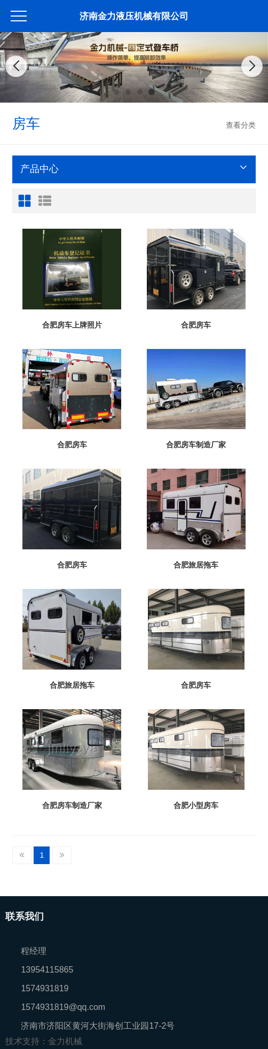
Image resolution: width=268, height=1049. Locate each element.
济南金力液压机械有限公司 (134, 16)
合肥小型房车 (196, 805)
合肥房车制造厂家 (196, 444)
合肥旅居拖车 (196, 565)
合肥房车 (196, 325)
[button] (116, 92)
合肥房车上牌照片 (72, 325)
